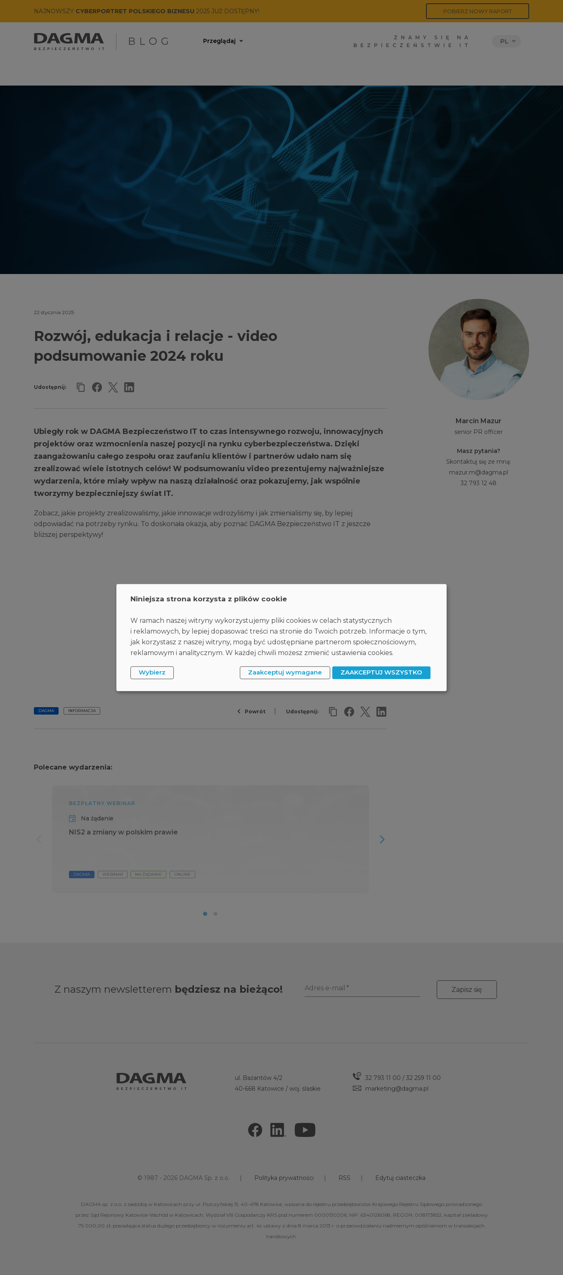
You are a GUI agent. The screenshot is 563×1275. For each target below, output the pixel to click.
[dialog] (281, 637)
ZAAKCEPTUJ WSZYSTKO (381, 673)
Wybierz (152, 673)
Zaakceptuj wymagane (285, 673)
